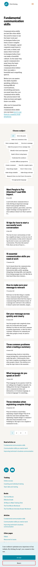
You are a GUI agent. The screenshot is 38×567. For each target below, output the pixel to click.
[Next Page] (25, 433)
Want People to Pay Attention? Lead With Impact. (16, 192)
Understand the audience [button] (19, 158)
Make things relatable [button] (11, 172)
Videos (6, 536)
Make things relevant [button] (27, 172)
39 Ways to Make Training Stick (13, 503)
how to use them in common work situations (12, 114)
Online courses (8, 481)
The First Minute (9, 497)
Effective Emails (8, 500)
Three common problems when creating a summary (18, 345)
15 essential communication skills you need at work (18, 256)
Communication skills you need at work (16, 448)
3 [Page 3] (20, 433)
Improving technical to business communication (18, 451)
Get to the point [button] (21, 136)
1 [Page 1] (12, 433)
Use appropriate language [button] (19, 180)
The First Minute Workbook (12, 506)
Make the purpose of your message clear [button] (19, 147)
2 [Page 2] (16, 433)
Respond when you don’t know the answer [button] (19, 176)
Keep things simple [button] (12, 169)
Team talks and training (11, 487)
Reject (19, 563)
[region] (19, 554)
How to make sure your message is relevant (17, 286)
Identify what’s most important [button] (19, 150)
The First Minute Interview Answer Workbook (17, 509)
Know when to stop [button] (26, 169)
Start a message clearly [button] (12, 143)
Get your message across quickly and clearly (18, 314)
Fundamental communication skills (14, 445)
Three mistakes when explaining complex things (18, 402)
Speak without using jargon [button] (19, 154)
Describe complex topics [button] (25, 165)
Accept (19, 558)
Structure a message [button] (27, 143)
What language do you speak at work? (16, 374)
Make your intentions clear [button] (19, 139)
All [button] (13, 136)
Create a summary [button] (11, 165)
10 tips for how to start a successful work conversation (17, 225)
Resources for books (10, 539)
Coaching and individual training (14, 484)
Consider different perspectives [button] (19, 161)
